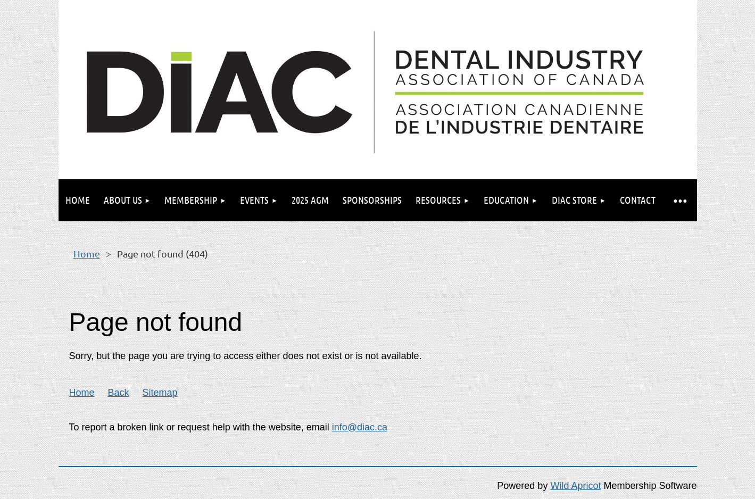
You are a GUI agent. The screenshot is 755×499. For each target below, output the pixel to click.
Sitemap (160, 392)
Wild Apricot (575, 485)
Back (118, 392)
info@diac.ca (359, 427)
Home (86, 253)
